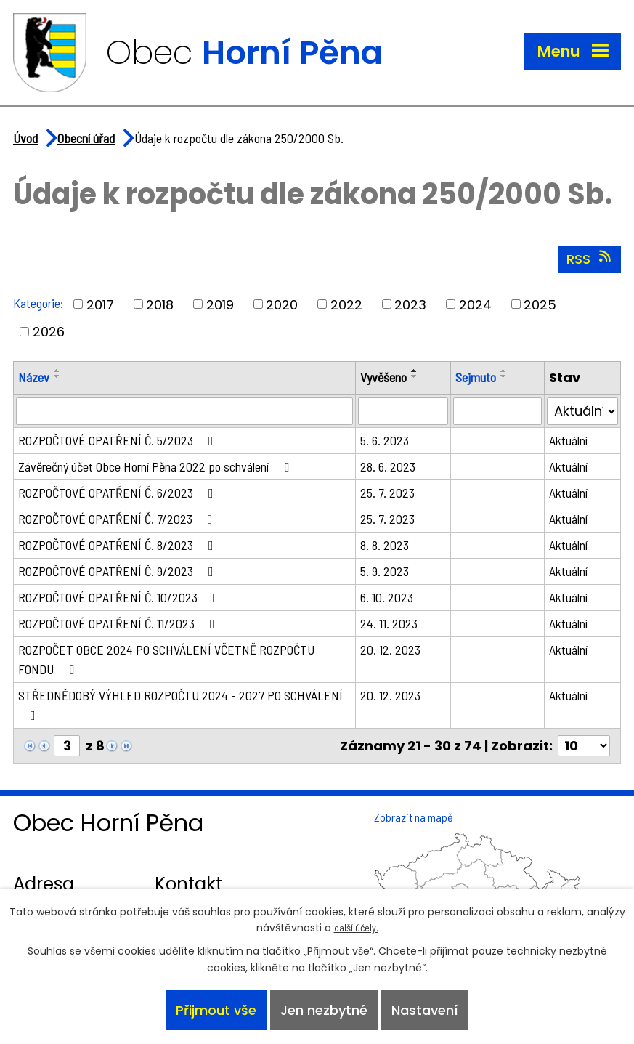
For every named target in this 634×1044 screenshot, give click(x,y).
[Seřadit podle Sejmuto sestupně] (504, 376)
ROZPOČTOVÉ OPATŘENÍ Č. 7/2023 (118, 519)
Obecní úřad (86, 138)
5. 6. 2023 (384, 440)
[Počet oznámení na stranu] (584, 745)
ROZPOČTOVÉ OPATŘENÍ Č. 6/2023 (118, 493)
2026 (49, 332)
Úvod (25, 138)
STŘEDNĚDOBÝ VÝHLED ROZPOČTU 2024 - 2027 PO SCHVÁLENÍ (180, 704)
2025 (540, 304)
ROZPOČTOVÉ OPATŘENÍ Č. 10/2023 (121, 597)
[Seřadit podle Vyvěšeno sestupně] (415, 376)
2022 (346, 304)
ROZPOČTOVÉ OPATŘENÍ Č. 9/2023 (118, 571)
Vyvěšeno (383, 377)
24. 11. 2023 (389, 623)
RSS (590, 258)
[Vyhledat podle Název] (184, 411)
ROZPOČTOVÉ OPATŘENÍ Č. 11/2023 (119, 623)
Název (33, 377)
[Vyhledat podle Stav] (582, 411)
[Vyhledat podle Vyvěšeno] (402, 411)
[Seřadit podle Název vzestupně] (57, 370)
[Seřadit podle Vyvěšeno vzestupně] (415, 370)
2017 (100, 304)
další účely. (356, 927)
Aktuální (568, 440)
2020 (282, 304)
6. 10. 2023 (386, 597)
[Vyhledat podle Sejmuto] (497, 411)
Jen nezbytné (323, 1010)
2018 (160, 304)
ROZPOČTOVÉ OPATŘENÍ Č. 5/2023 (118, 440)
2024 (475, 304)
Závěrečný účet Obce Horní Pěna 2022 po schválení (156, 466)
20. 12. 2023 (390, 649)
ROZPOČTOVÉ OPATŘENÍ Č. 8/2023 (118, 545)
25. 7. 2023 (387, 493)
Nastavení (424, 1010)
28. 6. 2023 (387, 466)
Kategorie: (38, 303)
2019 (220, 304)
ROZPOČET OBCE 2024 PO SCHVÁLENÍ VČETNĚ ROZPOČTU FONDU (166, 659)
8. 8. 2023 (384, 545)
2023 (410, 304)
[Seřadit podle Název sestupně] (57, 376)
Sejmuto (475, 377)
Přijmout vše (216, 1010)
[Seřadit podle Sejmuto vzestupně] (504, 370)
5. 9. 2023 (384, 571)
